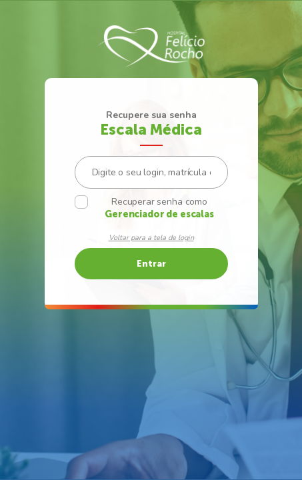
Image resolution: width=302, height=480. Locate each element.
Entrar (151, 263)
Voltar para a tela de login (151, 238)
